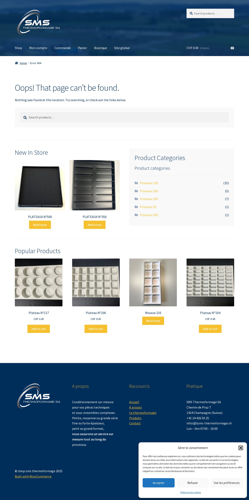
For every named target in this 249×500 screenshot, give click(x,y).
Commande (62, 48)
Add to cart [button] (39, 329)
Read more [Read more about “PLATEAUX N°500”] (40, 225)
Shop (18, 48)
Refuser (192, 483)
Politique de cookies (190, 492)
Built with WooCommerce (33, 476)
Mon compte (38, 48)
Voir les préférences (227, 483)
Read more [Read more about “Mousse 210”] (153, 321)
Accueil (134, 402)
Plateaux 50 (148, 207)
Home (23, 63)
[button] (241, 448)
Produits (135, 418)
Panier (82, 48)
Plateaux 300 (149, 199)
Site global (122, 48)
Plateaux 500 (149, 215)
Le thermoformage (142, 413)
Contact (135, 423)
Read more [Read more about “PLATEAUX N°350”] (94, 225)
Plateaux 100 (149, 183)
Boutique (100, 48)
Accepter (158, 483)
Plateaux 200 (149, 191)
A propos (135, 407)
